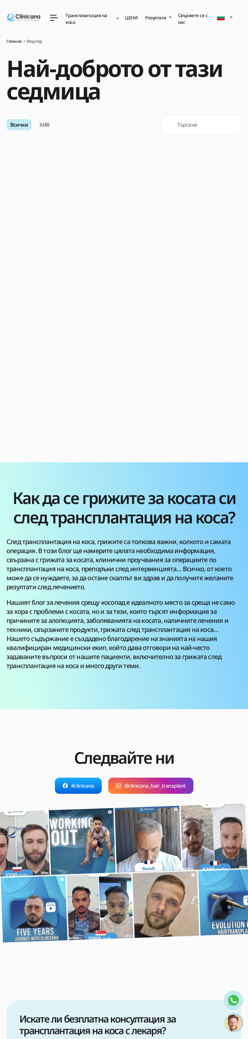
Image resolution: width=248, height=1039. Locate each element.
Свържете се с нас (193, 19)
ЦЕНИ (131, 18)
